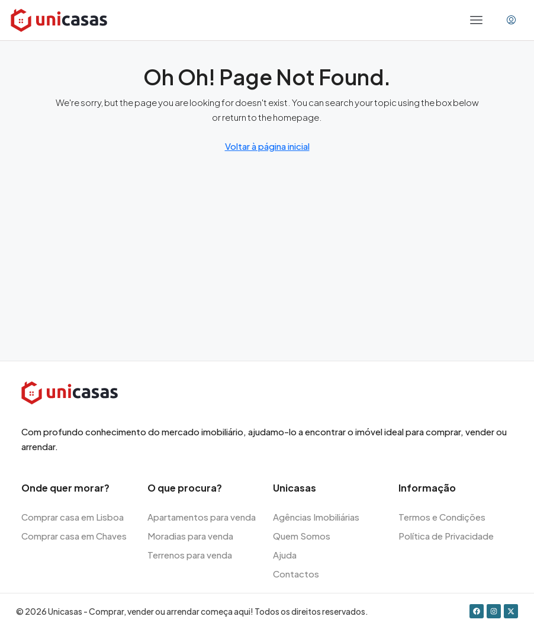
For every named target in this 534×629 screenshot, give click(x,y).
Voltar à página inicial (267, 146)
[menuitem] (511, 20)
